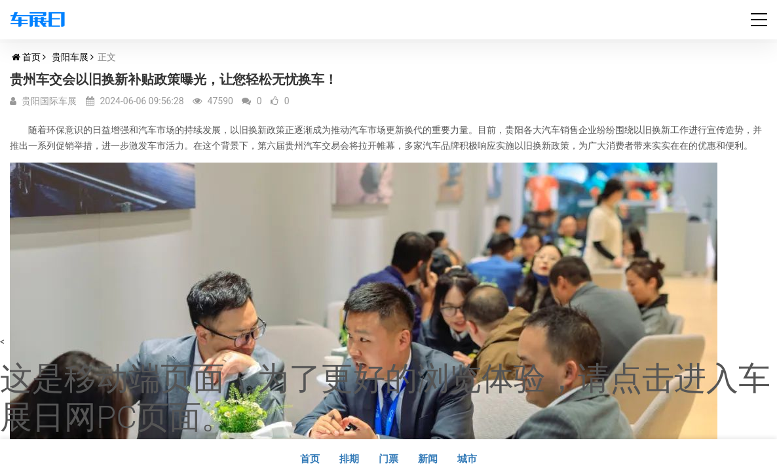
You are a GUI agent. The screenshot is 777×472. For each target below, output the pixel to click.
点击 (642, 378)
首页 (31, 57)
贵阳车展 (70, 57)
